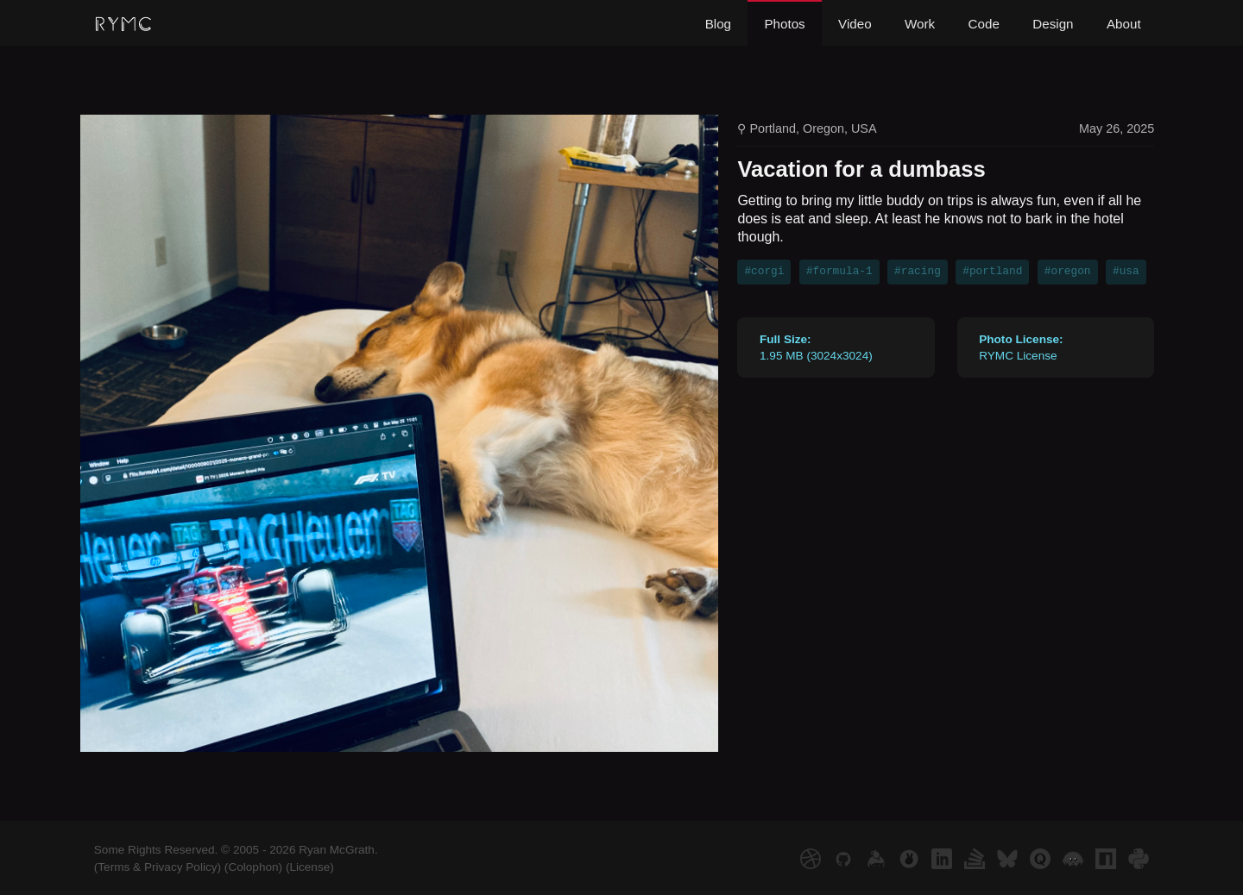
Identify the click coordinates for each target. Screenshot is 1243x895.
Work (920, 23)
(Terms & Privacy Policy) (157, 867)
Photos (784, 23)
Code (984, 23)
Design (1052, 23)
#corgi (764, 271)
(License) (310, 867)
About (1124, 23)
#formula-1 (839, 271)
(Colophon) (253, 867)
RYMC (123, 24)
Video (855, 23)
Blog (718, 23)
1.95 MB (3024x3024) (816, 347)
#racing (917, 271)
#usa (1126, 271)
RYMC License (1021, 347)
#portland (992, 271)
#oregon (1067, 271)
